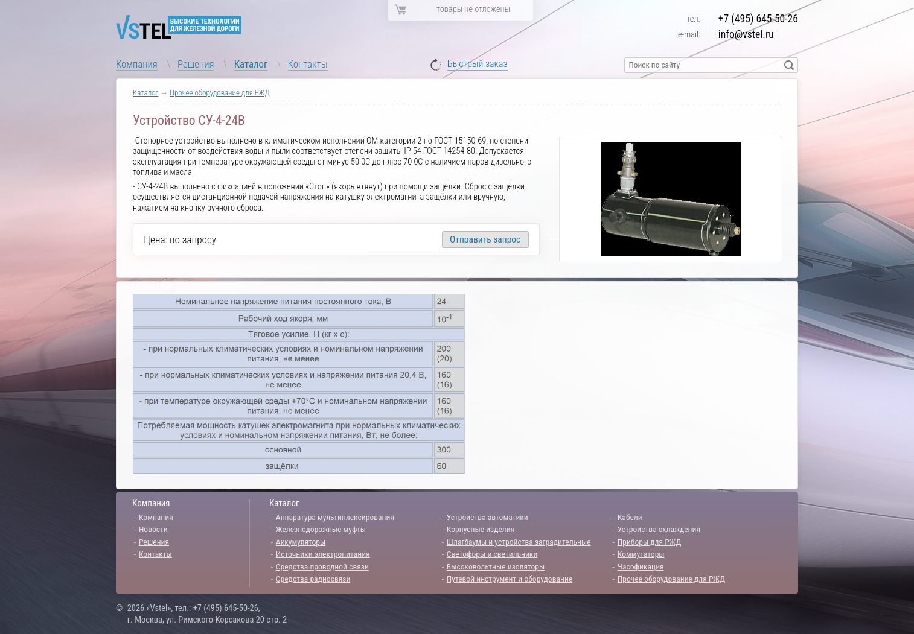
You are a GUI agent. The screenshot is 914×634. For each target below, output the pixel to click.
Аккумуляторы (301, 542)
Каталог (251, 64)
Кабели (630, 517)
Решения (195, 64)
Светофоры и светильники (492, 554)
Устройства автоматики (487, 517)
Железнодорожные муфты (321, 529)
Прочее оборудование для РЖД (220, 92)
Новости (153, 529)
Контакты (308, 64)
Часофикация (641, 566)
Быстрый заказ (477, 64)
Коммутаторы (641, 554)
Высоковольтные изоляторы (496, 566)
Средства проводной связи (322, 566)
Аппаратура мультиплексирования (335, 517)
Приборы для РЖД (650, 542)
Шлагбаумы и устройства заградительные (519, 542)
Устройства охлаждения (659, 529)
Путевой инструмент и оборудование (509, 578)
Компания (137, 64)
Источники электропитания (323, 554)
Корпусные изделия (480, 529)
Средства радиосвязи (313, 578)
